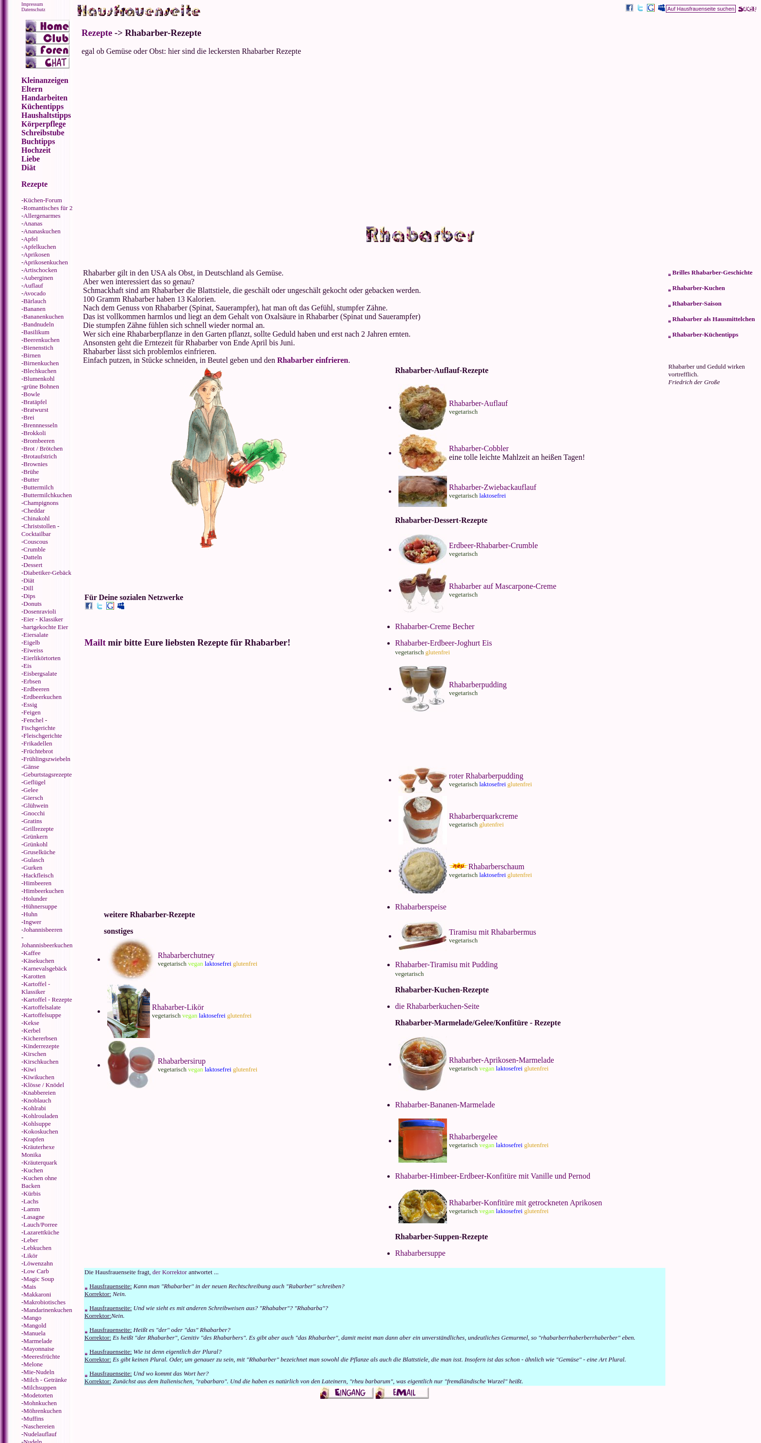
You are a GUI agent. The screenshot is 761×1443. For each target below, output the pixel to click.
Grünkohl (35, 844)
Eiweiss (33, 650)
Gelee (30, 790)
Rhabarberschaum (496, 866)
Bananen (34, 308)
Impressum (32, 4)
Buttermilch (38, 487)
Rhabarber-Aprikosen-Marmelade (501, 1060)
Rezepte (97, 33)
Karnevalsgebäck (45, 968)
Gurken (32, 867)
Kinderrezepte (41, 1046)
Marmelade (37, 1341)
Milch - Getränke (45, 1379)
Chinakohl (36, 518)
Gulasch (33, 859)
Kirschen (34, 1053)
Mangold (34, 1325)
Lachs (30, 1201)
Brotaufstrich (40, 456)
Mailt (95, 642)
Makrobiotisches (44, 1302)
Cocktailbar (36, 533)
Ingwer (32, 921)
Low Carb (36, 1271)
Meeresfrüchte (41, 1356)
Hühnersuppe (40, 906)
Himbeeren (37, 883)
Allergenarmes (41, 215)
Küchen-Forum (42, 200)
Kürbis (31, 1193)
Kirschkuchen (40, 1061)
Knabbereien (39, 1092)
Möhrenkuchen (42, 1410)
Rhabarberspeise (421, 907)
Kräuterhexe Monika (38, 1150)
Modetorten (38, 1395)
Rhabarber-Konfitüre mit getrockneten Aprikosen (525, 1203)
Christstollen (39, 526)
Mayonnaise (38, 1348)
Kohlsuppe (36, 1123)
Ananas (32, 223)
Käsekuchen (38, 960)
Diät (28, 580)
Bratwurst (35, 409)
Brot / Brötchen (43, 448)
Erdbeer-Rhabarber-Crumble (493, 545)
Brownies (35, 464)
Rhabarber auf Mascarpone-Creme (502, 586)
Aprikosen (36, 254)
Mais (29, 1286)
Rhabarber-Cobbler (479, 448)
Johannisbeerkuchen (46, 945)
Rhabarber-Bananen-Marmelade (445, 1105)
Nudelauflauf (40, 1434)
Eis (27, 665)
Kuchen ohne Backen (39, 1181)
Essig (30, 704)
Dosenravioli (39, 611)
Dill (28, 588)
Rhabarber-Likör (178, 1007)
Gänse (31, 766)
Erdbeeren (36, 689)
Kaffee (31, 953)
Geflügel (34, 782)
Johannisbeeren (42, 929)
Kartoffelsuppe (42, 1015)
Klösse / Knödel (43, 1084)
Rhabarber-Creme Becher (435, 626)
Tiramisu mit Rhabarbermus (492, 932)
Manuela (34, 1333)
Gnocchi (34, 813)
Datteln (32, 557)
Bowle (31, 394)
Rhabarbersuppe (420, 1253)
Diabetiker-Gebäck (47, 572)
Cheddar (34, 510)
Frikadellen (37, 743)
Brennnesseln (40, 425)
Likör (30, 1255)
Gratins (32, 821)
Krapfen (33, 1139)
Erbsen (32, 681)
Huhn (30, 914)
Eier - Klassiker (43, 619)
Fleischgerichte (42, 735)
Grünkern (35, 836)
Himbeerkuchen (43, 890)
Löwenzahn (38, 1263)
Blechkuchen (39, 370)
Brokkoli (34, 433)
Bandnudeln (38, 324)
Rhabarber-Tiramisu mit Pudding (446, 964)
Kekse (31, 1022)
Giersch (33, 797)
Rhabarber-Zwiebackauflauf (492, 487)
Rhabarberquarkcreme (483, 816)
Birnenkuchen (41, 363)
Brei (28, 417)
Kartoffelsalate (42, 1007)
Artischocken (40, 270)
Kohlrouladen (40, 1115)
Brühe (31, 471)
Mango (32, 1317)
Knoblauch (37, 1100)
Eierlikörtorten (42, 658)
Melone (33, 1364)
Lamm (31, 1209)
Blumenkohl (38, 378)
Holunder (35, 898)
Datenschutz (33, 9)
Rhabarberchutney (186, 955)
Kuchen (33, 1170)
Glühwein (35, 805)
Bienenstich (38, 347)
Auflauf (33, 285)
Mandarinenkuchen (47, 1309)
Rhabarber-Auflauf (478, 403)
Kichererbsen (40, 1038)
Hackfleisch (38, 875)
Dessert (32, 564)
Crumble (34, 549)
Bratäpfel (35, 401)
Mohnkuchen (40, 1403)
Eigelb (31, 642)
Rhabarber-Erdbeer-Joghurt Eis (443, 643)
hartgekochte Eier (45, 627)
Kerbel (31, 1030)
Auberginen (38, 277)
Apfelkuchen (39, 246)
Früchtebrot (38, 751)
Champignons (40, 502)
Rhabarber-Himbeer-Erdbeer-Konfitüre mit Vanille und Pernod (492, 1176)
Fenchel (33, 720)
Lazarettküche (41, 1232)
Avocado (34, 293)
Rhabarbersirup (182, 1061)
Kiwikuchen (38, 1077)
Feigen (31, 712)
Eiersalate (35, 634)
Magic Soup (38, 1278)
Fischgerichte (38, 727)
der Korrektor (169, 1272)
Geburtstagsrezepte (47, 774)
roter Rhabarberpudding (486, 776)
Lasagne (33, 1216)
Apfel (30, 239)
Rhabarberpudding (478, 685)
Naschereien (38, 1426)
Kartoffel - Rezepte (47, 999)
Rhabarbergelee (473, 1137)
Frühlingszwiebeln (46, 758)
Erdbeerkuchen (42, 696)
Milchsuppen (39, 1387)
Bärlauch (34, 301)
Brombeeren (38, 440)
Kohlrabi (34, 1108)
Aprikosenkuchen (45, 262)
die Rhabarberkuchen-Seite (437, 1006)
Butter (31, 479)
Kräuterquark (40, 1162)
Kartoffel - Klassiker (35, 987)
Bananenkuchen (43, 316)
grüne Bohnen (41, 386)
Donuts (32, 603)
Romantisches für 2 (47, 207)
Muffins (33, 1418)
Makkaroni (37, 1294)
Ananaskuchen (42, 231)
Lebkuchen (37, 1247)
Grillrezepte (38, 828)
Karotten (34, 976)
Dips (29, 596)
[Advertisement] (419, 140)
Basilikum (36, 332)
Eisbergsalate (40, 673)
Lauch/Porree (40, 1224)
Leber (30, 1240)
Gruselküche (39, 852)
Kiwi (29, 1069)
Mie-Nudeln (38, 1372)
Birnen (31, 355)
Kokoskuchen (40, 1131)
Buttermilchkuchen (47, 495)
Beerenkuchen (41, 339)
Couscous (35, 541)
